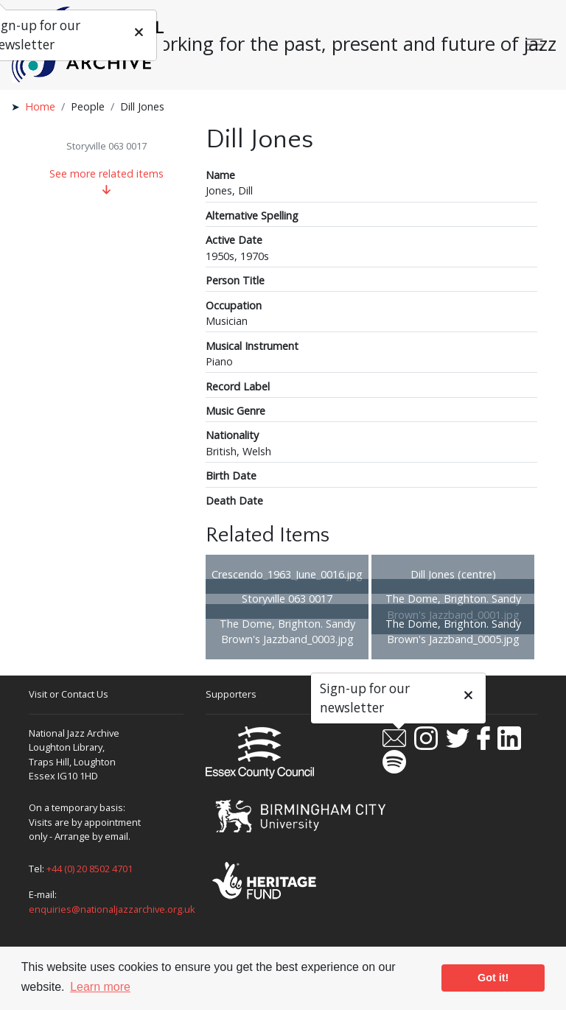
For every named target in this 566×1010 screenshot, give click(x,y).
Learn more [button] (100, 987)
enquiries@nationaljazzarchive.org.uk (112, 909)
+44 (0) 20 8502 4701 (89, 868)
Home (40, 106)
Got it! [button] (493, 977)
